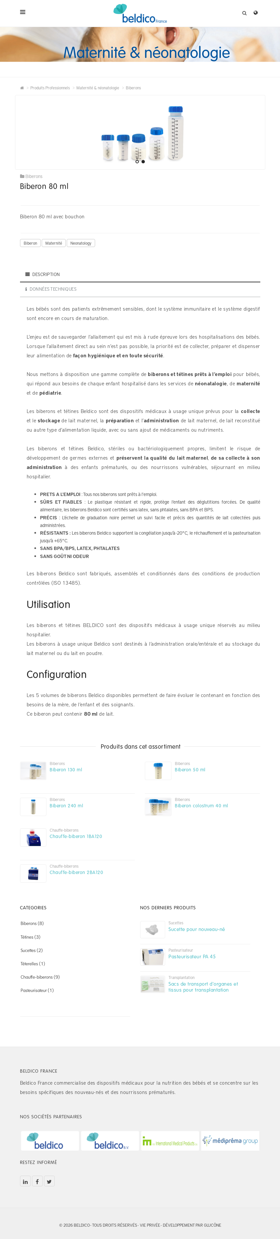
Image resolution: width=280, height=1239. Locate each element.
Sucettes (28, 950)
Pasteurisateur (34, 990)
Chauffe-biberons (37, 977)
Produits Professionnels (50, 87)
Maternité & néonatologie (97, 87)
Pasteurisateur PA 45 (192, 956)
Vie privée (150, 1225)
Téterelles (29, 964)
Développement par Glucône (192, 1225)
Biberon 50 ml (190, 769)
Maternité (53, 243)
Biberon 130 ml (66, 769)
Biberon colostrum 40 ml (201, 805)
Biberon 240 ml (66, 805)
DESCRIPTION (42, 274)
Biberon (30, 243)
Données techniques (51, 289)
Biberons (133, 87)
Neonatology (80, 243)
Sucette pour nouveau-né (197, 929)
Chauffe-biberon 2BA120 (76, 872)
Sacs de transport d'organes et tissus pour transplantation (203, 986)
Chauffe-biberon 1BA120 (76, 836)
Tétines (27, 937)
